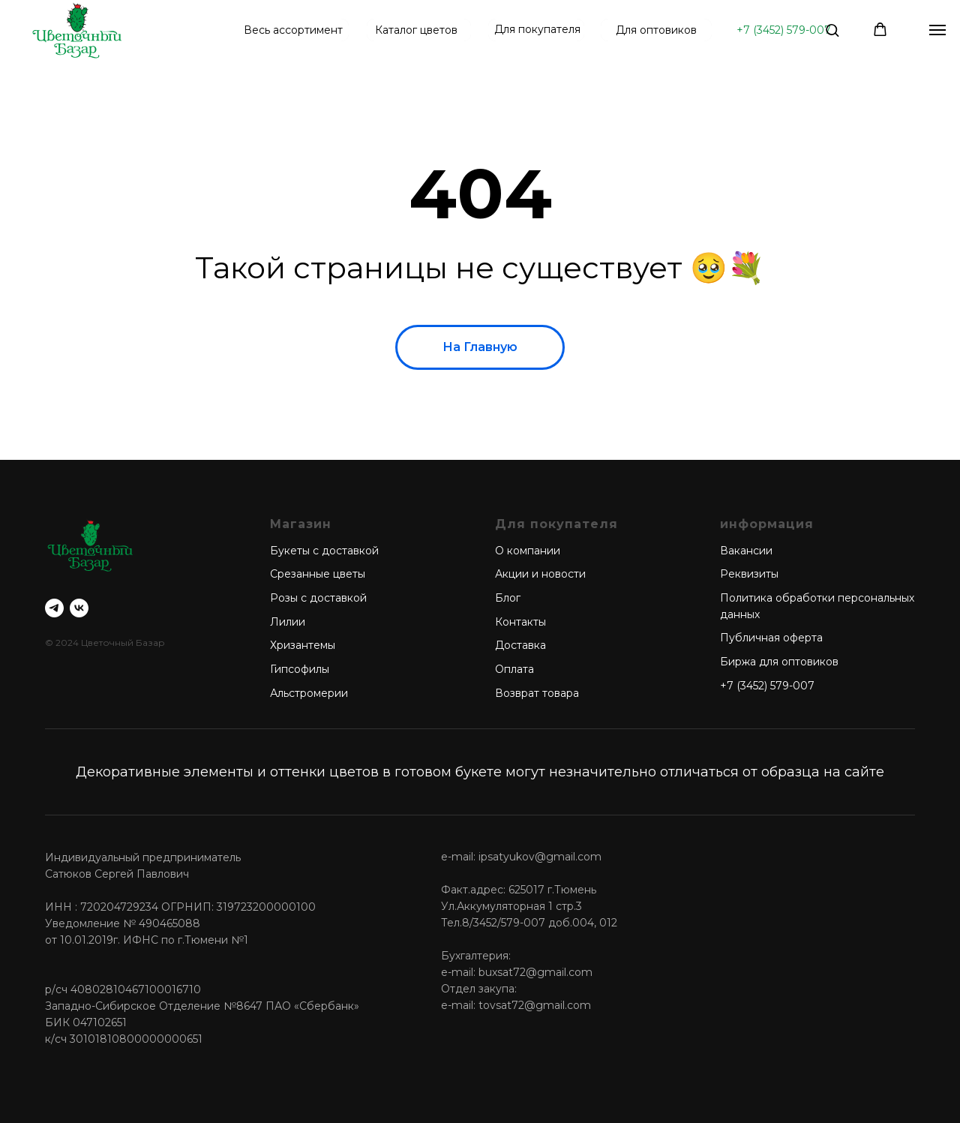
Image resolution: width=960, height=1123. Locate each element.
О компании (527, 550)
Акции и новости (540, 574)
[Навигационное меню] (937, 30)
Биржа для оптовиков (779, 661)
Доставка (520, 645)
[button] (832, 30)
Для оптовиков (656, 30)
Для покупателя (537, 29)
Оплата (514, 669)
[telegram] (54, 608)
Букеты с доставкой (324, 550)
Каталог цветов (416, 30)
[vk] (79, 608)
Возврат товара (537, 693)
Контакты (520, 622)
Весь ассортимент (293, 30)
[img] (77, 30)
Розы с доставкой (318, 598)
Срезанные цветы (317, 574)
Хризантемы (302, 645)
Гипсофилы (299, 669)
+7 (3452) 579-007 (783, 30)
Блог (507, 598)
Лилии (287, 622)
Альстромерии (309, 693)
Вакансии (746, 550)
